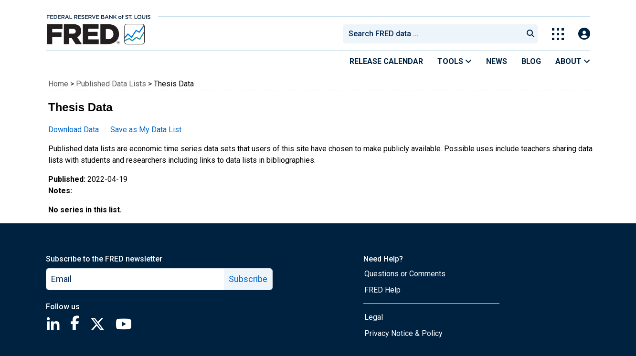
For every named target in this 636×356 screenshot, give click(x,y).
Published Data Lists (111, 83)
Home (58, 83)
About (572, 61)
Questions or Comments (404, 273)
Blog (531, 61)
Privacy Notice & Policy (403, 333)
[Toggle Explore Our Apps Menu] (558, 34)
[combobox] (432, 33)
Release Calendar (386, 61)
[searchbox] (434, 33)
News (496, 61)
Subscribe (248, 279)
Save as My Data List (145, 129)
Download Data (73, 129)
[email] (135, 279)
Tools (454, 61)
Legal (373, 317)
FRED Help (382, 289)
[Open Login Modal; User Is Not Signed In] (584, 34)
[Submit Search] (530, 33)
